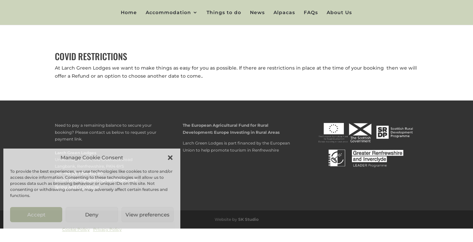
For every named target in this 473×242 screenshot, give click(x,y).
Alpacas (284, 12)
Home (129, 12)
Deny (91, 214)
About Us (339, 12)
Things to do (224, 12)
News (257, 12)
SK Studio (248, 219)
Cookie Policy (76, 229)
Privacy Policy (107, 229)
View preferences (147, 214)
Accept (36, 214)
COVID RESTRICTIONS (91, 56)
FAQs (311, 12)
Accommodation (168, 12)
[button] (170, 157)
